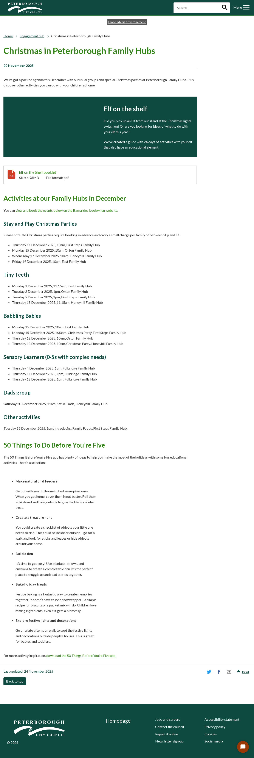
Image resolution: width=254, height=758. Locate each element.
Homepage (118, 720)
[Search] (224, 7)
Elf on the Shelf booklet (47, 172)
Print (243, 672)
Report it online (166, 734)
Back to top (14, 681)
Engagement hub (32, 36)
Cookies (210, 734)
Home (8, 36)
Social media (213, 741)
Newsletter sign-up (169, 741)
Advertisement (135, 22)
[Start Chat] (243, 747)
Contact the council (169, 727)
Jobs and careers (167, 719)
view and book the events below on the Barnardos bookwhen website (66, 210)
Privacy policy (214, 727)
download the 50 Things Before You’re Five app (81, 655)
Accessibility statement (221, 719)
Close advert (116, 22)
